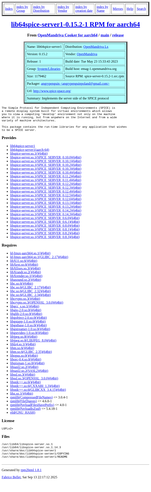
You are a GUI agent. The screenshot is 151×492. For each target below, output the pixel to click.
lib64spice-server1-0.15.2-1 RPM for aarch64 (75, 24)
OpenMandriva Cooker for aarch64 (67, 35)
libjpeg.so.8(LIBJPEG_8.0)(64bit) (33, 345)
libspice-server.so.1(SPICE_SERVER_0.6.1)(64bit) (45, 227)
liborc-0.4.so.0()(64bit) (25, 364)
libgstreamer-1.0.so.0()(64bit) (30, 334)
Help (130, 9)
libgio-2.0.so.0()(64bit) (25, 315)
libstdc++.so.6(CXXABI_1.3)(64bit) (34, 391)
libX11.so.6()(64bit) (23, 266)
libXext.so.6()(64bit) (24, 269)
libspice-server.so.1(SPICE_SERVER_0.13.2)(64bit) (45, 211)
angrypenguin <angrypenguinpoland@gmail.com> (75, 83)
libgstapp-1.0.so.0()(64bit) (28, 326)
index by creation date (84, 8)
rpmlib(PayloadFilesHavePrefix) (32, 410)
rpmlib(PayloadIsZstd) (25, 414)
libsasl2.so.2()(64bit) (24, 372)
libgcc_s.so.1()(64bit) (24, 311)
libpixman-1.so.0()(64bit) (27, 368)
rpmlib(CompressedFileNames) (31, 402)
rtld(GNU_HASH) (22, 417)
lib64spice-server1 (22, 151)
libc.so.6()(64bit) (21, 288)
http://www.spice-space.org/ (52, 91)
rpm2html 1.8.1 (31, 479)
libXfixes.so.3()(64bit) (25, 273)
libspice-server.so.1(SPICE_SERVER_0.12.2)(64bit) (45, 189)
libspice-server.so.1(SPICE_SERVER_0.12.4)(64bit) (45, 196)
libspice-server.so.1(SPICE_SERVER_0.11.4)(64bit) (45, 185)
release (118, 35)
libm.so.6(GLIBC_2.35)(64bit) (31, 357)
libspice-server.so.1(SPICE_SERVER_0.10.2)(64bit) (45, 170)
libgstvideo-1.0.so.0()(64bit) (29, 338)
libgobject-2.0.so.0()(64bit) (28, 322)
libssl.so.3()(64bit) (22, 379)
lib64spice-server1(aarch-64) (29, 155)
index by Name (102, 8)
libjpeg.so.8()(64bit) (23, 341)
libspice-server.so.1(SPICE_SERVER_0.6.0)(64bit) (45, 223)
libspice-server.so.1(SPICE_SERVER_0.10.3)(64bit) (45, 174)
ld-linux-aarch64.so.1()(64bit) (30, 258)
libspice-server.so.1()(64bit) (29, 158)
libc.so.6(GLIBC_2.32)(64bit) (30, 296)
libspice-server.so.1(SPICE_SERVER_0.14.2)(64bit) (45, 215)
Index (9, 9)
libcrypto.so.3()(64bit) (25, 304)
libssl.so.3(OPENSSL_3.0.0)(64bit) (34, 383)
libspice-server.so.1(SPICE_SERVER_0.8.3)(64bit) (45, 242)
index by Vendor (63, 8)
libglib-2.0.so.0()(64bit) (26, 319)
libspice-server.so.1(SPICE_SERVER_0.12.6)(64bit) (45, 204)
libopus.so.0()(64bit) (24, 360)
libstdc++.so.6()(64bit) (25, 387)
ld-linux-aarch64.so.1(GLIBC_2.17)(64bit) (39, 262)
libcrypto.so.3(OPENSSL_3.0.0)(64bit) (36, 307)
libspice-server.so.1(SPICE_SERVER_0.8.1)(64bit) (45, 234)
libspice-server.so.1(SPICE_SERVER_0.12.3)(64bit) (45, 192)
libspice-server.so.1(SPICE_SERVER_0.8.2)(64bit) (45, 238)
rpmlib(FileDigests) (23, 406)
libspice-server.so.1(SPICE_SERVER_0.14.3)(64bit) (45, 219)
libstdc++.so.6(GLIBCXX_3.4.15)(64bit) (38, 395)
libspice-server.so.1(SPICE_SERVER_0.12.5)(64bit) (45, 200)
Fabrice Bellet (11, 486)
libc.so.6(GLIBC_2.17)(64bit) (30, 292)
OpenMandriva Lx (95, 46)
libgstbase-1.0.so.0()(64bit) (28, 330)
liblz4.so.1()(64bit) (23, 349)
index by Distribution (41, 8)
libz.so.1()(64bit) (21, 398)
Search (141, 9)
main (105, 35)
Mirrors (118, 9)
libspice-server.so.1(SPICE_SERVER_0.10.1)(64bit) (45, 166)
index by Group (22, 8)
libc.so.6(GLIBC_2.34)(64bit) (30, 300)
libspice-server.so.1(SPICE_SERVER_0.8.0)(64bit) (45, 230)
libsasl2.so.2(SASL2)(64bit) (29, 376)
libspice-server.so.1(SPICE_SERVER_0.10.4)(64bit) (45, 177)
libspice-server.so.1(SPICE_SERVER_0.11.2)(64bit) (45, 181)
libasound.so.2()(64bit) (25, 285)
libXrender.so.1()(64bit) (26, 281)
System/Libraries (48, 69)
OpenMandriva (87, 54)
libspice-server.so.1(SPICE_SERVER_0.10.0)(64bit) (45, 162)
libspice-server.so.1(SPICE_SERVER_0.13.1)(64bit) (45, 208)
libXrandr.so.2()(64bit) (25, 277)
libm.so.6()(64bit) (22, 353)
